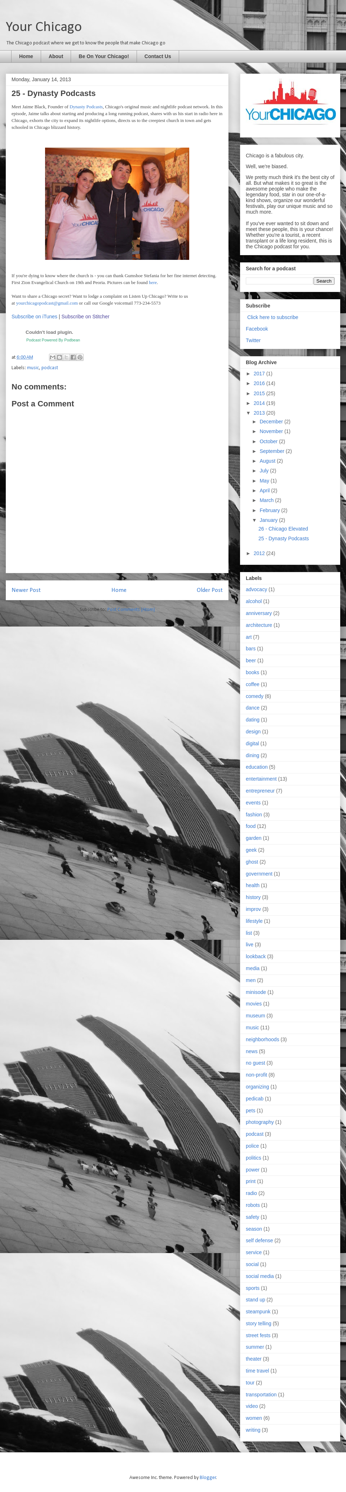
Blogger (208, 1477)
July (265, 471)
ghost (252, 862)
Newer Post (26, 590)
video (252, 1406)
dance (253, 708)
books (252, 672)
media (253, 968)
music (33, 368)
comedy (254, 696)
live (249, 944)
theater (254, 1359)
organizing (257, 1087)
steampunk (258, 1311)
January (269, 520)
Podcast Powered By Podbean (53, 340)
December (272, 421)
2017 (260, 373)
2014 (260, 403)
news (252, 1051)
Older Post (210, 590)
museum (255, 1015)
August (268, 461)
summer (255, 1347)
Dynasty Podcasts (86, 106)
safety (252, 1217)
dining (252, 755)
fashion (254, 814)
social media (260, 1276)
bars (251, 648)
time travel (257, 1371)
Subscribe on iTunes (34, 316)
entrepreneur (260, 791)
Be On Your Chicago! (104, 56)
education (257, 767)
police (252, 1146)
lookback (256, 956)
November (272, 431)
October (269, 441)
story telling (258, 1323)
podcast (49, 368)
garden (254, 838)
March (267, 500)
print (251, 1181)
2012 (260, 553)
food (251, 826)
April (265, 490)
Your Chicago (44, 27)
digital (252, 743)
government (259, 874)
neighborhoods (262, 1039)
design (253, 731)
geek (251, 850)
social (252, 1264)
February (270, 510)
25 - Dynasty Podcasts (283, 538)
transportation (261, 1394)
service (254, 1252)
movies (254, 1004)
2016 (260, 383)
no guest (255, 1063)
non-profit (256, 1075)
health (253, 885)
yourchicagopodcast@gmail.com (47, 303)
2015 (260, 393)
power (253, 1170)
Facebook (257, 329)
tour (250, 1383)
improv (253, 909)
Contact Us (158, 56)
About (56, 56)
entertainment (261, 779)
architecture (259, 625)
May (265, 481)
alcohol (254, 601)
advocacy (256, 589)
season (254, 1229)
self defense (259, 1240)
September (272, 451)
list (249, 933)
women (254, 1418)
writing (253, 1430)
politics (253, 1158)
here (153, 282)
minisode (256, 992)
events (253, 803)
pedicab (254, 1098)
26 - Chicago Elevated (283, 529)
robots (253, 1205)
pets (250, 1110)
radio (251, 1193)
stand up (255, 1300)
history (253, 897)
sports (253, 1288)
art (249, 637)
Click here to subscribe (272, 317)
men (251, 980)
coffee (253, 684)
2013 (260, 413)
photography (260, 1122)
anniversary (259, 613)
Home (26, 56)
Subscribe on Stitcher (86, 316)
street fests (258, 1335)
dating (253, 720)
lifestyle (254, 921)
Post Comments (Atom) (131, 609)
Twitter (253, 340)
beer (251, 660)
